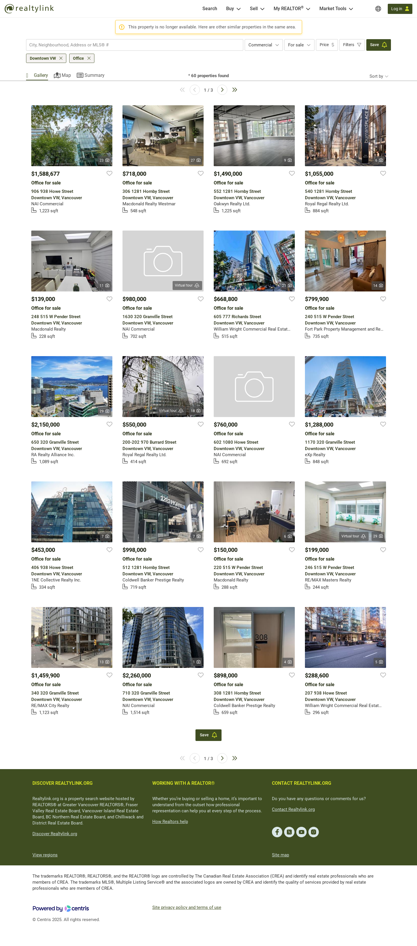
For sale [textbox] (296, 45)
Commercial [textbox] (260, 45)
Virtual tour (187, 285)
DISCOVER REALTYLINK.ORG (62, 783)
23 (104, 160)
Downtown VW (43, 58)
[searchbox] (131, 45)
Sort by (376, 76)
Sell (254, 8)
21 (287, 286)
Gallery (41, 75)
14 (378, 286)
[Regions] (378, 8)
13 (104, 662)
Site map (280, 855)
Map (66, 75)
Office (78, 58)
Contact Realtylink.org (293, 809)
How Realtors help (170, 821)
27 (195, 160)
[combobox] (134, 45)
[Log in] (400, 9)
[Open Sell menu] (262, 8)
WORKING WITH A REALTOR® (183, 783)
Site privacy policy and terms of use (186, 907)
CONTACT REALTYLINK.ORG (301, 783)
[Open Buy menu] (238, 8)
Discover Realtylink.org (54, 833)
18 (195, 411)
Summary (95, 75)
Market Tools (332, 8)
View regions (45, 855)
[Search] (210, 9)
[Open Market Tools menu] (351, 8)
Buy (230, 8)
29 (104, 411)
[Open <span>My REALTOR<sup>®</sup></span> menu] (308, 8)
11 (104, 286)
